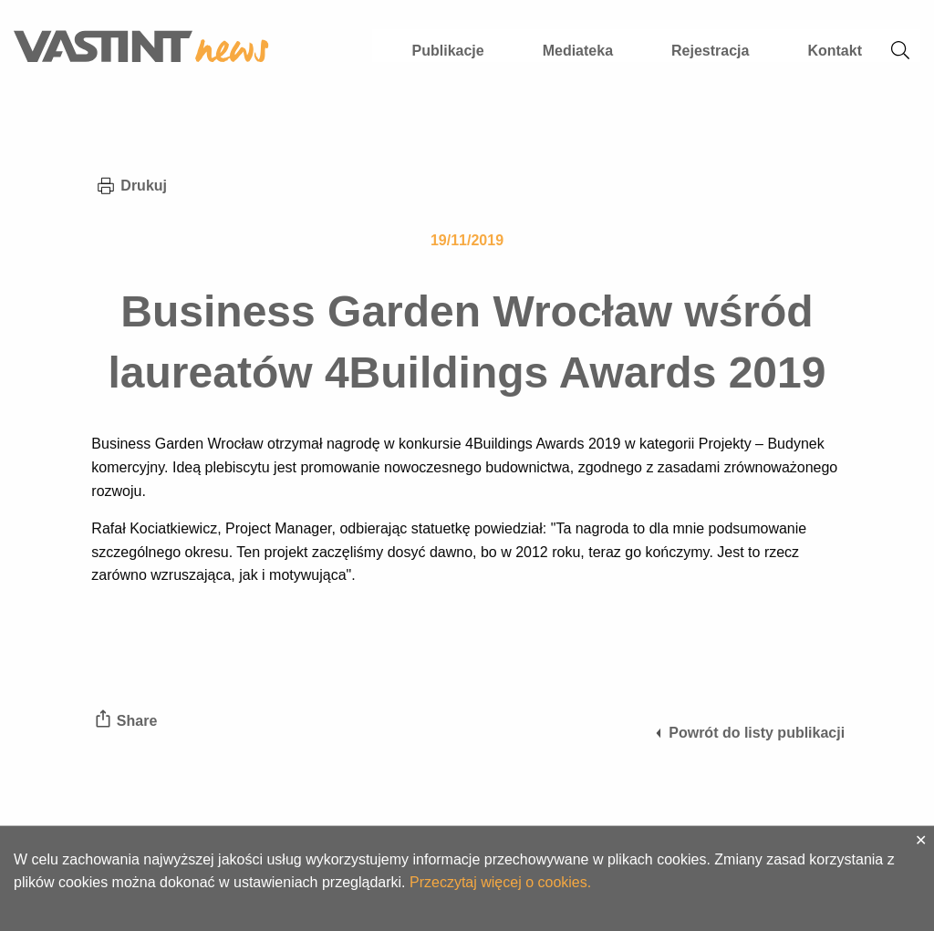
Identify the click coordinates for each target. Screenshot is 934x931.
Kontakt (834, 50)
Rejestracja (710, 50)
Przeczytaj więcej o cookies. (500, 882)
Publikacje (448, 50)
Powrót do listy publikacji (749, 732)
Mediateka (578, 50)
